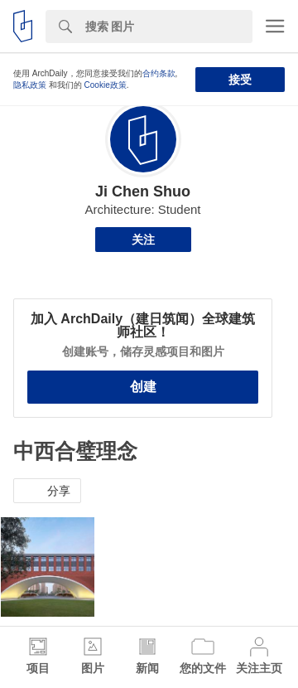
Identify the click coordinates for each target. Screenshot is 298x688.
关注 (143, 239)
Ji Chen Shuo (142, 191)
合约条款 (158, 73)
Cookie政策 (105, 85)
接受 (240, 79)
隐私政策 (29, 85)
